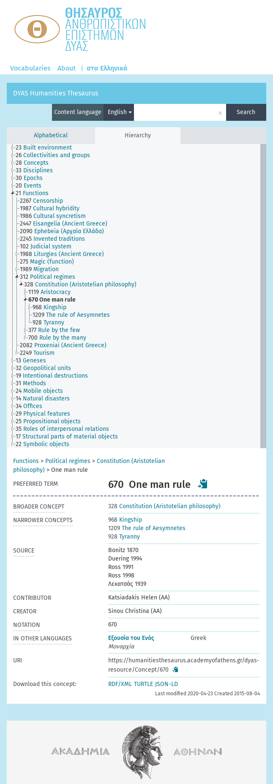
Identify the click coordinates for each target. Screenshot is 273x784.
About (66, 68)
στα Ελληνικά (107, 68)
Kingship (125, 519)
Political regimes (67, 461)
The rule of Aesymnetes (147, 528)
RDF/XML (120, 684)
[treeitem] (47, 148)
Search (246, 112)
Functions (26, 461)
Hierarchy (138, 135)
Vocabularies (30, 68)
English (120, 112)
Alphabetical (51, 135)
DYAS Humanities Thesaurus (55, 93)
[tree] (136, 296)
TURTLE (143, 684)
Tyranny (124, 536)
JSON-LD (166, 684)
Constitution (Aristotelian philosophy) (164, 506)
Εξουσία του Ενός (131, 638)
